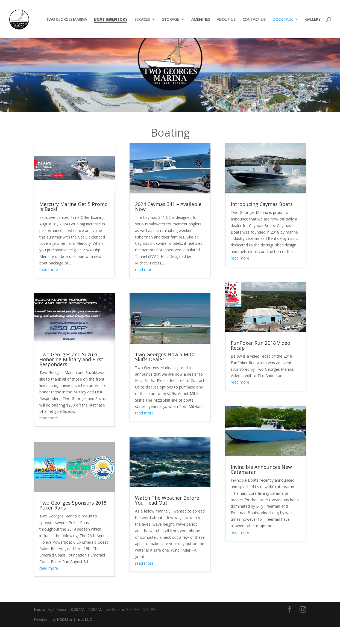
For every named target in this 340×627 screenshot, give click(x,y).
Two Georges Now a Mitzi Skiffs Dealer (165, 357)
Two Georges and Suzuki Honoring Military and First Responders (71, 359)
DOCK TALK (282, 19)
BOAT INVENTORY (110, 19)
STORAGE (170, 19)
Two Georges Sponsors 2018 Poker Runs (72, 505)
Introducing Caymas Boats (262, 204)
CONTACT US (253, 19)
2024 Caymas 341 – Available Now (168, 206)
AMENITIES (200, 19)
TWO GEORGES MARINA (66, 19)
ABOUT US (226, 19)
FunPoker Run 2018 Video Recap (260, 345)
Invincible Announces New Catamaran (261, 469)
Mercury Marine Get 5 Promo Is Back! (73, 206)
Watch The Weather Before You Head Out (167, 500)
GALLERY (312, 19)
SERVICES (142, 19)
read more (48, 269)
